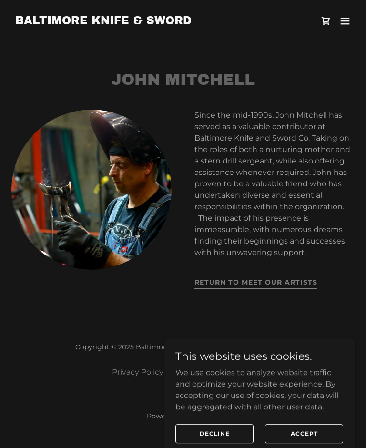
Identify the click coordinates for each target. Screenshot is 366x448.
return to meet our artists (255, 282)
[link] (103, 21)
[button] (345, 21)
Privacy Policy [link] (137, 372)
